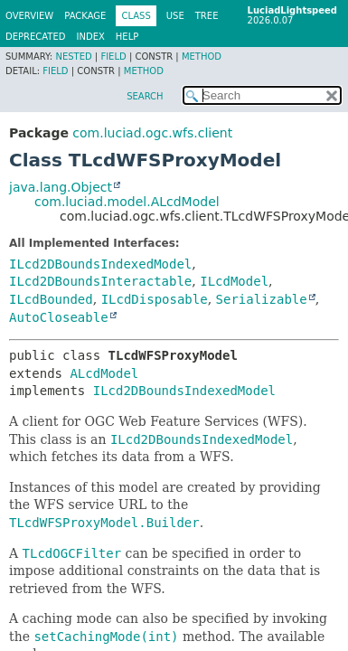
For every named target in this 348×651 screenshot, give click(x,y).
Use (175, 16)
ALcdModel (104, 373)
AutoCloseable (58, 317)
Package (85, 16)
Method (201, 56)
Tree (207, 16)
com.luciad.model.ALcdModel (127, 201)
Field (113, 56)
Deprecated (35, 37)
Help (127, 37)
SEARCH (145, 96)
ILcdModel (234, 281)
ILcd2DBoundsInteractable (100, 281)
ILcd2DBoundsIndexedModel (100, 264)
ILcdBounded (51, 299)
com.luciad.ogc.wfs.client (152, 133)
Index (91, 37)
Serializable (261, 299)
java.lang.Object (60, 187)
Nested (73, 56)
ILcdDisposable (154, 299)
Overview (29, 16)
